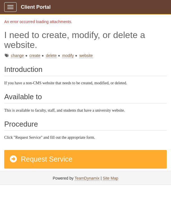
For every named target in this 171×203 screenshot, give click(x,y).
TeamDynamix (87, 178)
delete (51, 55)
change (17, 55)
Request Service (41, 159)
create (35, 55)
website (86, 55)
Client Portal (36, 7)
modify (68, 55)
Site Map (110, 178)
